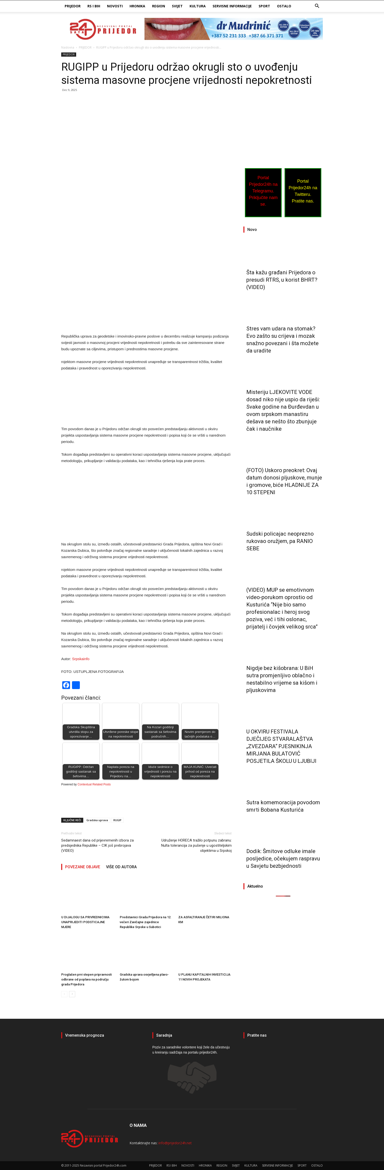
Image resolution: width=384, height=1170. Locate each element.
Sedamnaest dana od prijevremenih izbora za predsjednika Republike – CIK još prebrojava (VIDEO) (97, 845)
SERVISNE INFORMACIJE (232, 6)
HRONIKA (137, 6)
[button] (317, 6)
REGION (158, 6)
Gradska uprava (97, 820)
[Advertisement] (146, 132)
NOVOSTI (115, 6)
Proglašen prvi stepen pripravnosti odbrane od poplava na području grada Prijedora (86, 979)
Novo (252, 229)
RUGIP (117, 820)
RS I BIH (93, 6)
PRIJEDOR (73, 6)
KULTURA (198, 6)
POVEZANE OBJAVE (82, 867)
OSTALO (284, 6)
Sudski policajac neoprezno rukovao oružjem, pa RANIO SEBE (280, 541)
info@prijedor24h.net (175, 1143)
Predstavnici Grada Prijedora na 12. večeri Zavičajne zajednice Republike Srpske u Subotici (145, 922)
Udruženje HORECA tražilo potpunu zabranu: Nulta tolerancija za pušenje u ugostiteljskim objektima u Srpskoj (196, 845)
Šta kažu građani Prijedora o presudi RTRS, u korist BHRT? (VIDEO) (281, 279)
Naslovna (67, 47)
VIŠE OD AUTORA (121, 867)
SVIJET (177, 6)
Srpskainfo (80, 659)
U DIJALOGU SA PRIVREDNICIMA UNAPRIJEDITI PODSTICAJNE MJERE (85, 922)
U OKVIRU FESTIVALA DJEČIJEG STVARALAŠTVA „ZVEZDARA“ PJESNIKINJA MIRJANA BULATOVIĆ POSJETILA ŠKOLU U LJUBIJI (281, 746)
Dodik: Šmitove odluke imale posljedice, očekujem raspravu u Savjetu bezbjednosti (283, 858)
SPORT (264, 6)
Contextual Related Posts (94, 784)
